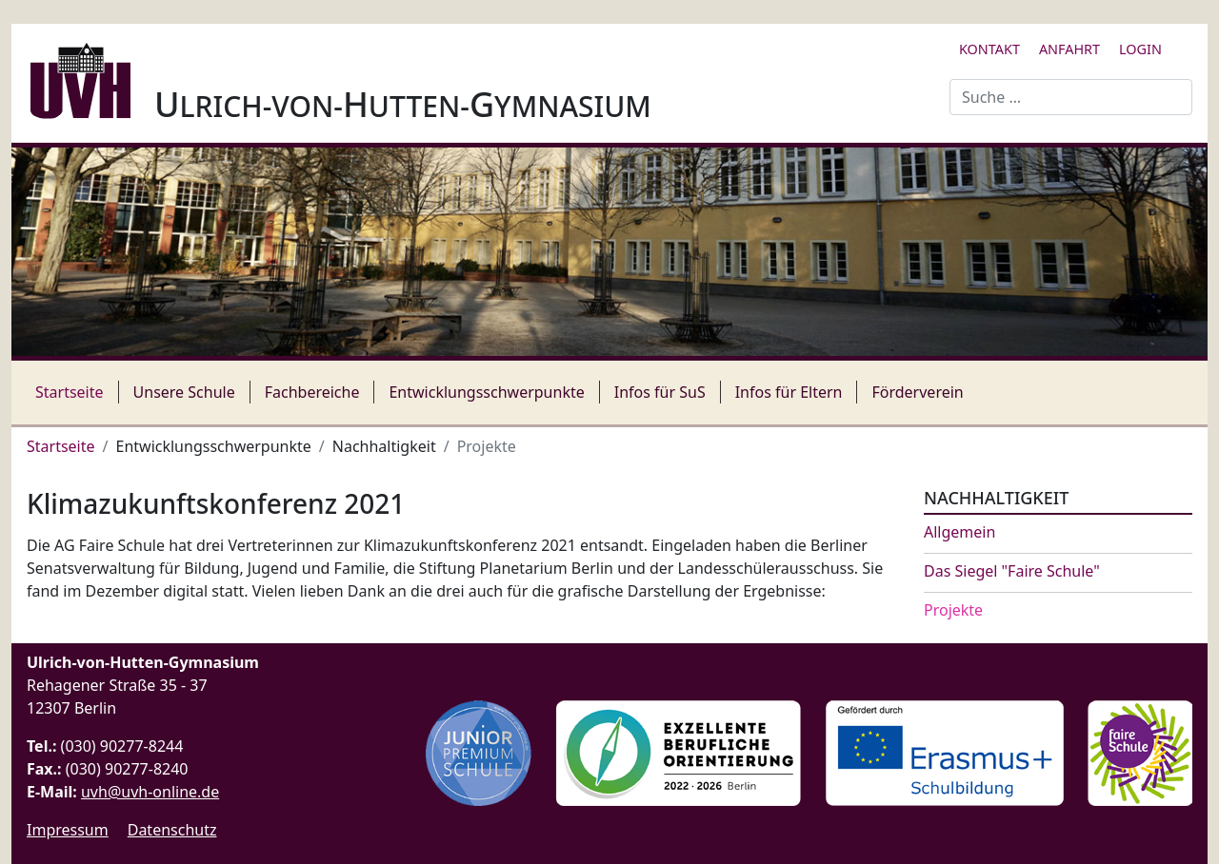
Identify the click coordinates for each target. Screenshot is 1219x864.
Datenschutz (172, 829)
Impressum (68, 829)
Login (1140, 49)
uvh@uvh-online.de (150, 791)
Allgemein (959, 532)
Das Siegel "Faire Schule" (1012, 571)
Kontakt (989, 49)
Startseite (69, 392)
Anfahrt (1069, 49)
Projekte (953, 610)
